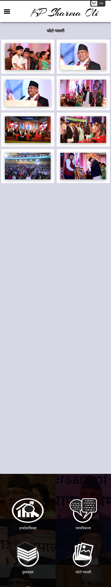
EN (101, 3)
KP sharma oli (65, 13)
